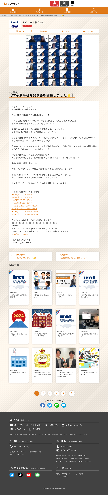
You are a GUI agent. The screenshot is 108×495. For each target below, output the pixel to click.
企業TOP (20, 31)
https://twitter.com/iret (20, 234)
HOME (4, 15)
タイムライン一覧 (30, 15)
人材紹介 (86, 458)
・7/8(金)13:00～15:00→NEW (24, 209)
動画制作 (80, 461)
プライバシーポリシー (16, 455)
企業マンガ (63, 434)
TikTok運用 (72, 461)
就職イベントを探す (72, 425)
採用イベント (72, 455)
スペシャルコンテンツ (36, 434)
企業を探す (51, 425)
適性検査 (34, 429)
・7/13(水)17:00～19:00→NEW (25, 214)
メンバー (65, 31)
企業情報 (42, 31)
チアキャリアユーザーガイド (77, 434)
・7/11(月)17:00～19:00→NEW (25, 212)
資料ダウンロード (61, 458)
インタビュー (88, 31)
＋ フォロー (27, 26)
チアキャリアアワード (63, 474)
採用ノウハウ (82, 455)
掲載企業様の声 (61, 455)
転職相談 (55, 434)
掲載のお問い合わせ (67, 450)
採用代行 (88, 461)
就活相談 (47, 434)
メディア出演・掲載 (35, 452)
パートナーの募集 (77, 474)
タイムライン (17, 429)
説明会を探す (34, 425)
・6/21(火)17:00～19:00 (22, 194)
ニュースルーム (22, 452)
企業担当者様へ (65, 446)
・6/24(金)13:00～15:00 (22, 197)
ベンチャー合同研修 (75, 458)
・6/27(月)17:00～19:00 (22, 200)
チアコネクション (61, 461)
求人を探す (16, 425)
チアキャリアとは (19, 446)
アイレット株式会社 (15, 15)
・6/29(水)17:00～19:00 (22, 203)
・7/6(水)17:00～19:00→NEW (24, 206)
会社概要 (12, 452)
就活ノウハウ (13, 434)
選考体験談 (23, 434)
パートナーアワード (62, 477)
